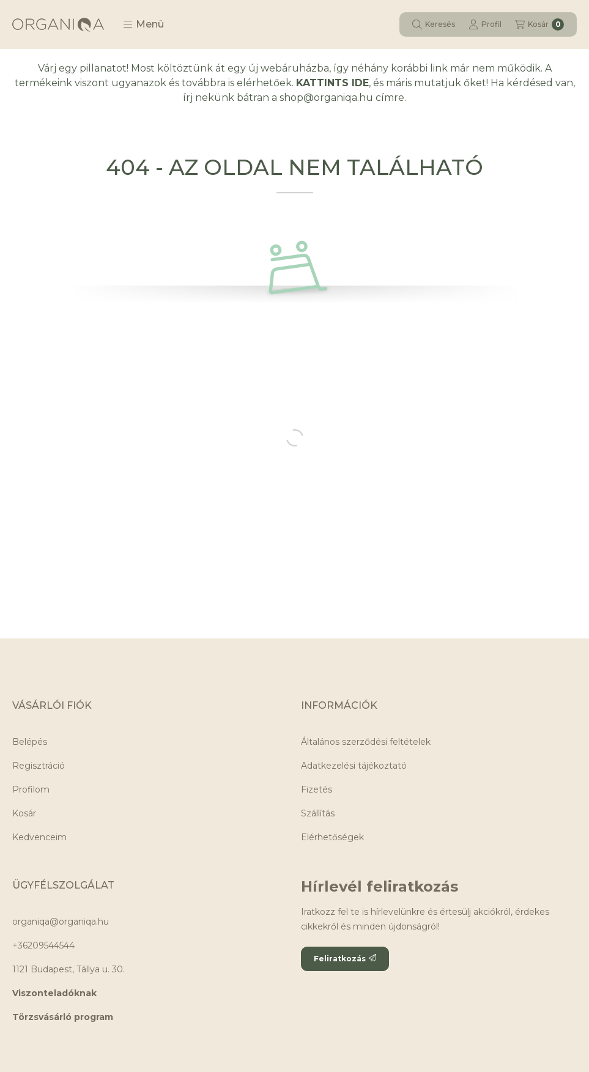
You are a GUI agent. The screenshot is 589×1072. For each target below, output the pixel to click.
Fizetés (316, 789)
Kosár (24, 813)
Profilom (31, 789)
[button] (143, 24)
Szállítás (318, 813)
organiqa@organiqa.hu (60, 921)
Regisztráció (38, 765)
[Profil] (485, 24)
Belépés (29, 741)
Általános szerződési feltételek (366, 741)
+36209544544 (43, 945)
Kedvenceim (39, 837)
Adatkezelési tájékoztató (354, 765)
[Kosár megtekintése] (539, 24)
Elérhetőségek (332, 837)
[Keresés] (434, 24)
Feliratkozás (345, 958)
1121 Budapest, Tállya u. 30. (68, 969)
